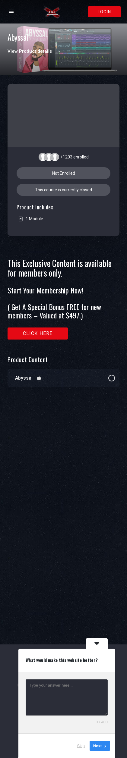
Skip (81, 746)
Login (104, 11)
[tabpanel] (63, 299)
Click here (38, 333)
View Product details (35, 51)
